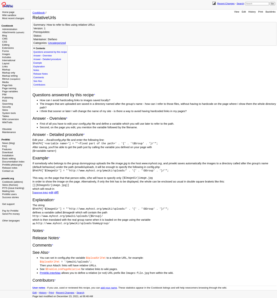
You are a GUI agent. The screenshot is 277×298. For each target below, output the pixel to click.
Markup (6, 69)
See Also (37, 81)
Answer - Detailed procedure (47, 59)
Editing (5, 44)
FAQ (4, 146)
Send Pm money (11, 213)
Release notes (9, 167)
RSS (4, 100)
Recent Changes (226, 3)
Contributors (39, 85)
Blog (4, 35)
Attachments (13, 32)
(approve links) (40, 192)
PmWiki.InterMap (50, 272)
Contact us (7, 171)
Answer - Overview (42, 55)
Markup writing (10, 75)
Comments (38, 77)
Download (7, 152)
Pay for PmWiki (10, 210)
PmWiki (5, 139)
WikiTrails (7, 122)
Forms (5, 51)
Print (260, 11)
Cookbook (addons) (12, 181)
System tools (9, 113)
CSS (4, 41)
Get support (8, 204)
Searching (7, 103)
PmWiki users (9, 194)
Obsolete (7, 129)
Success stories (10, 197)
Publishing (7, 97)
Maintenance (9, 132)
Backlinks (271, 11)
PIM (4, 94)
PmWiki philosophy (12, 164)
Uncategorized (57, 42)
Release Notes (40, 74)
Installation (7, 155)
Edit (244, 11)
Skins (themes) (10, 185)
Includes (6, 57)
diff (56, 192)
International (8, 60)
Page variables (10, 91)
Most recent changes (13, 18)
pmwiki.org (7, 178)
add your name (109, 287)
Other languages (11, 220)
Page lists (7, 85)
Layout (5, 63)
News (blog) (8, 143)
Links (5, 66)
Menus (11, 79)
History (252, 11)
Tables (5, 116)
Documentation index (13, 161)
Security (6, 107)
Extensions (8, 48)
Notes (36, 70)
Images (6, 54)
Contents (40, 48)
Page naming (9, 88)
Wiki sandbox (9, 15)
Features (6, 149)
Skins (5, 110)
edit (51, 192)
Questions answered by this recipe (50, 52)
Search (240, 3)
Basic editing (9, 158)
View (236, 11)
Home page (8, 12)
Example (37, 63)
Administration (9, 29)
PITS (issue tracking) (13, 188)
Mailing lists (8, 191)
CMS (4, 38)
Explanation (39, 66)
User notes (38, 287)
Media (5, 82)
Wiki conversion (10, 119)
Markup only (8, 72)
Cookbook (7, 25)
